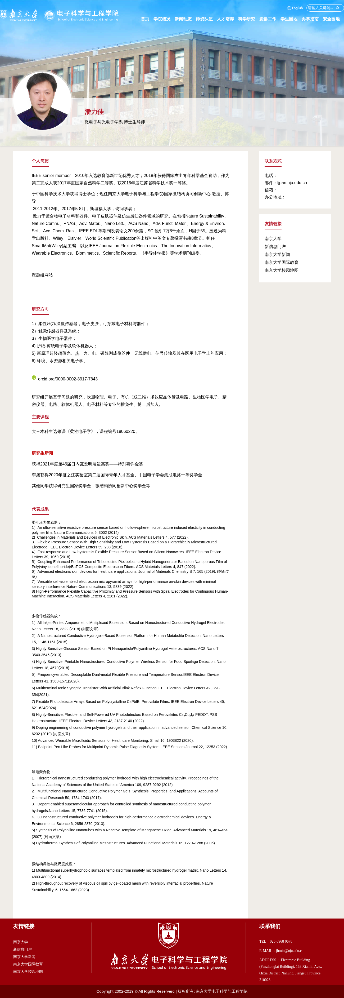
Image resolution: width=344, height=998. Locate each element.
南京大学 (273, 238)
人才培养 (227, 19)
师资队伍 (206, 19)
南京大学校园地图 (281, 270)
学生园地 (291, 19)
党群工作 (269, 19)
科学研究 (248, 19)
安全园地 (333, 19)
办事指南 (312, 19)
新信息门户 (275, 246)
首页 (145, 19)
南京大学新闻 (277, 254)
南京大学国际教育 (281, 262)
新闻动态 (185, 19)
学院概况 (164, 19)
